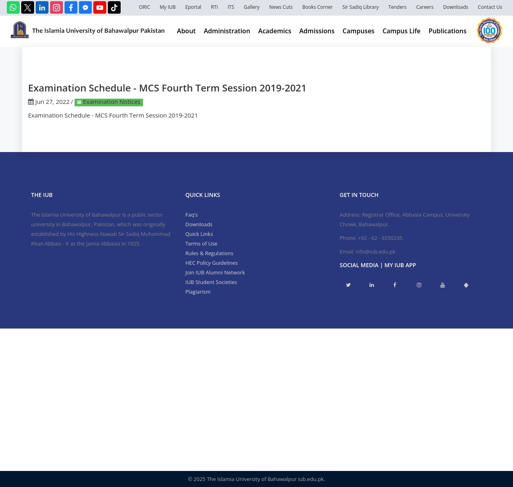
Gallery (251, 7)
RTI (214, 7)
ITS (231, 7)
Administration (227, 30)
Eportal (193, 7)
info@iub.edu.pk (375, 251)
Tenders (397, 7)
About (186, 30)
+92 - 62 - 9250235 (380, 237)
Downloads (456, 7)
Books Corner (317, 7)
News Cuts (281, 7)
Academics (274, 30)
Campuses (359, 30)
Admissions (317, 30)
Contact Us (490, 7)
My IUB (168, 7)
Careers (425, 7)
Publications (447, 30)
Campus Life (401, 30)
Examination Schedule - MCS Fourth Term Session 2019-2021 (113, 115)
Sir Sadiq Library (360, 7)
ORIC (144, 7)
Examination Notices (110, 101)
